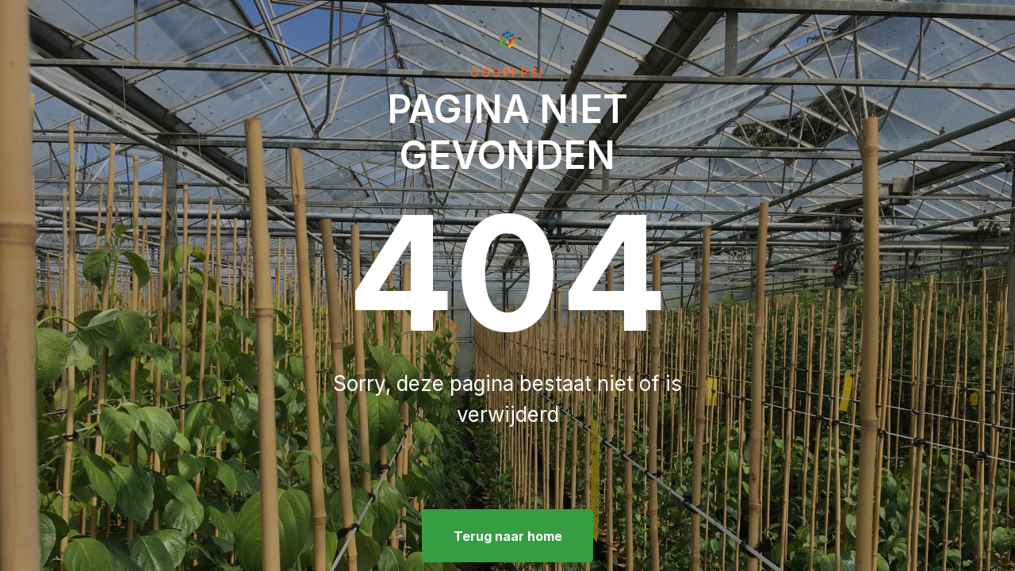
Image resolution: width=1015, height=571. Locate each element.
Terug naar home (508, 536)
